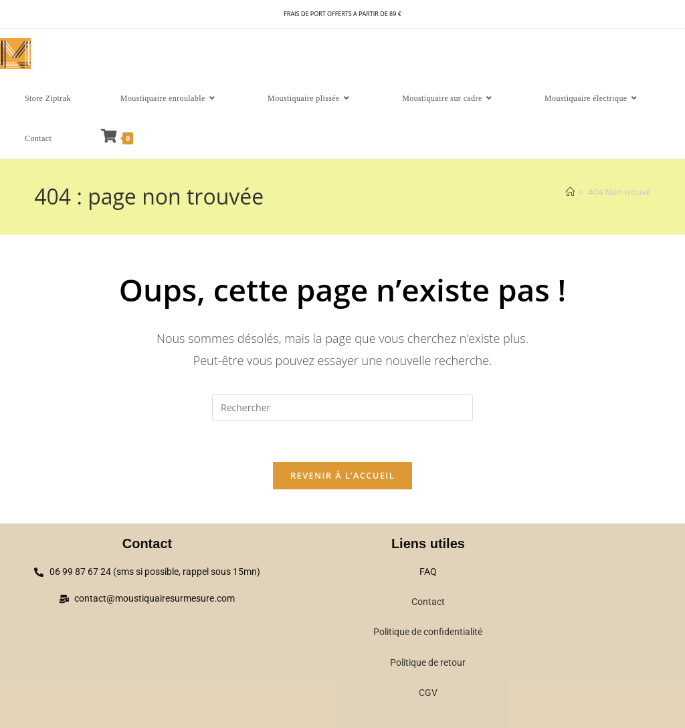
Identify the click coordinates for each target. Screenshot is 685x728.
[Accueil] (570, 192)
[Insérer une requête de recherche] (342, 407)
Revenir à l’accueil (342, 475)
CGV (428, 692)
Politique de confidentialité (427, 631)
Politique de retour (428, 662)
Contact (428, 601)
